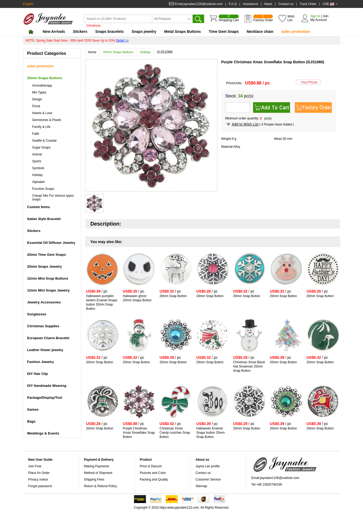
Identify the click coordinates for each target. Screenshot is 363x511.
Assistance (250, 4)
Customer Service (208, 479)
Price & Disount (151, 466)
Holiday (146, 52)
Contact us (285, 4)
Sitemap (201, 486)
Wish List (291, 18)
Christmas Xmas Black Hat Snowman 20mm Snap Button (249, 366)
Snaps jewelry (144, 31)
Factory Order (263, 18)
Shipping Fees (94, 479)
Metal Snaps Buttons (182, 31)
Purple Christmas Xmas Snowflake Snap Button (139, 433)
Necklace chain (260, 31)
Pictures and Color (153, 473)
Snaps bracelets (109, 31)
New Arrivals (54, 31)
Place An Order (39, 473)
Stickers (80, 31)
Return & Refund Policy (100, 486)
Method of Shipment (98, 473)
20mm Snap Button (173, 296)
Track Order (308, 4)
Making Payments (96, 466)
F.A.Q (233, 4)
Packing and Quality (154, 479)
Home (93, 52)
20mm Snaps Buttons (119, 52)
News (268, 4)
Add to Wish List (245, 124)
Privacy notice (38, 479)
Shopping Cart (229, 18)
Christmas (93, 26)
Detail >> (122, 40)
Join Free (35, 466)
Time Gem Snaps (224, 31)
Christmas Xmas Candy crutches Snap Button (175, 433)
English (28, 4)
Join (325, 16)
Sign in (315, 16)
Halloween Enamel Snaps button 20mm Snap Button (210, 433)
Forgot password (40, 486)
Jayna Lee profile (208, 466)
